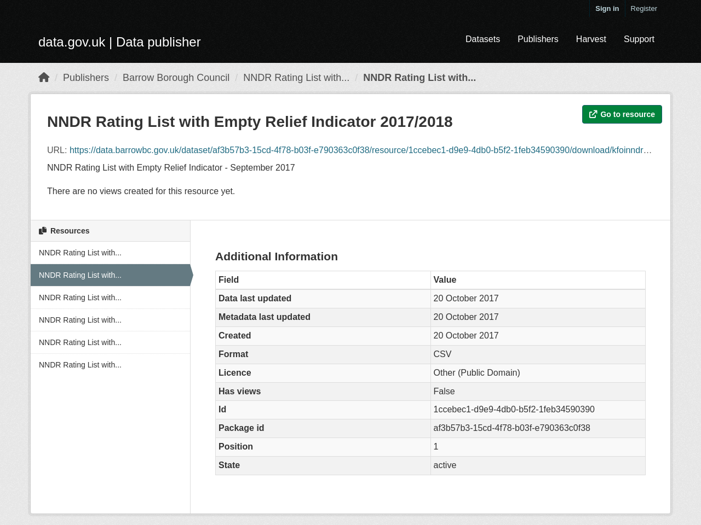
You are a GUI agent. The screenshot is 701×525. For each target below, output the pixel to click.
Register (644, 8)
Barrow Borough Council (176, 77)
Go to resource (622, 114)
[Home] (43, 77)
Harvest (591, 39)
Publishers (538, 39)
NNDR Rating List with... (296, 77)
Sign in (607, 8)
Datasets (483, 39)
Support (639, 39)
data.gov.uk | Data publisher (119, 41)
